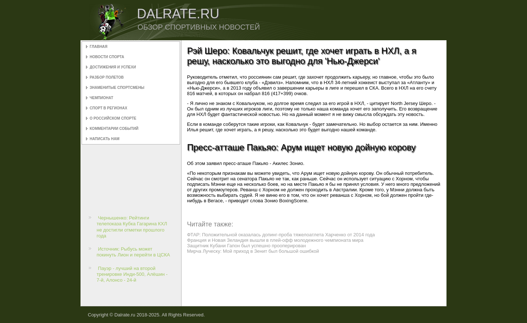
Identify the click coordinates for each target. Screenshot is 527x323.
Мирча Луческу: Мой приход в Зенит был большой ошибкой (253, 251)
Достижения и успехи (113, 67)
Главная (99, 47)
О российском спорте (113, 118)
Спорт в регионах (108, 108)
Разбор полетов (107, 77)
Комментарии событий (114, 129)
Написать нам (104, 139)
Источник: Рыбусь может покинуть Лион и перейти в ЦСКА (133, 252)
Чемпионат (101, 98)
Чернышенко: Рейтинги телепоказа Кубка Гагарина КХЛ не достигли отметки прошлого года (132, 227)
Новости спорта (107, 57)
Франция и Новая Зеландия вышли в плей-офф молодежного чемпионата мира (275, 240)
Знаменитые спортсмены (117, 88)
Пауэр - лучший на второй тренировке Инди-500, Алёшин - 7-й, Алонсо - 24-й (132, 274)
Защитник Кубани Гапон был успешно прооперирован (246, 245)
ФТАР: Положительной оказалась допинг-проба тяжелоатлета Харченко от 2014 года (281, 234)
